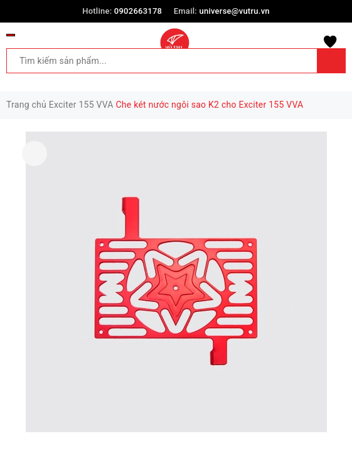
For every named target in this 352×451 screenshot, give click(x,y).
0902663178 (138, 11)
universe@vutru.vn (234, 11)
